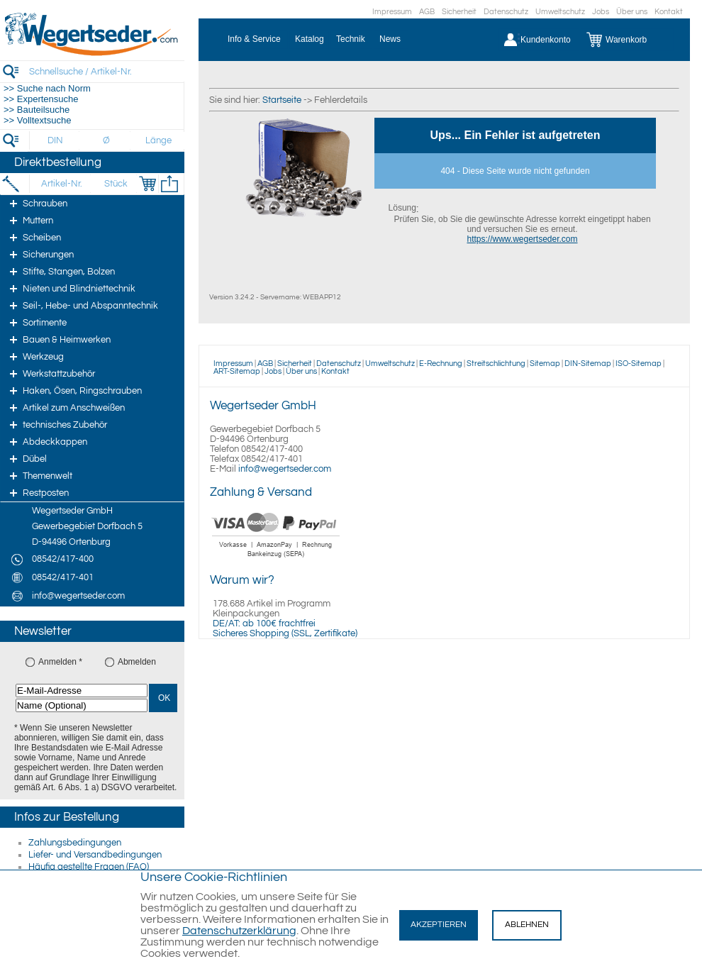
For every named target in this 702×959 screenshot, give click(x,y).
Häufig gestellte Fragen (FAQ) (88, 867)
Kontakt (668, 12)
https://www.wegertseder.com (522, 239)
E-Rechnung (440, 363)
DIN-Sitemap (587, 363)
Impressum (392, 12)
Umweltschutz (560, 12)
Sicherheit (459, 12)
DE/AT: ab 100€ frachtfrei (264, 623)
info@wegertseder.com (284, 469)
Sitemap (545, 363)
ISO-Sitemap (638, 363)
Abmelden (137, 662)
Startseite (281, 100)
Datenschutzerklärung (239, 930)
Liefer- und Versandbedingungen (95, 855)
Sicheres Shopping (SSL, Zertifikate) (285, 633)
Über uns (631, 12)
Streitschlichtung (496, 363)
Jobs (600, 12)
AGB (427, 12)
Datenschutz (506, 12)
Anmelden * (60, 662)
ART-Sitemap (236, 371)
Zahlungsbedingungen (74, 843)
